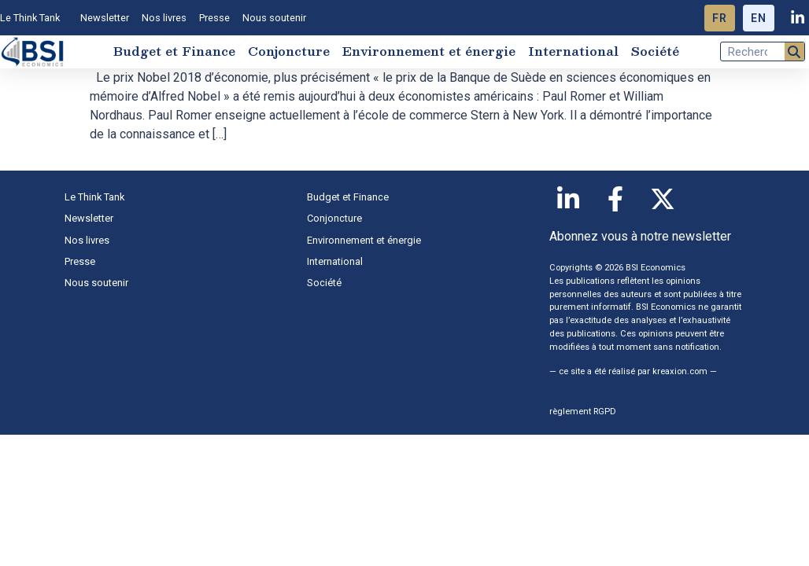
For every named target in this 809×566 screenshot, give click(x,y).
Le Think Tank (34, 18)
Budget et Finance (174, 51)
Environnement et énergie (428, 51)
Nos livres (164, 18)
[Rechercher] (794, 51)
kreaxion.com (679, 371)
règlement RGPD (582, 411)
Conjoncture (289, 51)
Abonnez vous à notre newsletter (640, 236)
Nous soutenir (274, 18)
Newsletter (104, 18)
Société (655, 51)
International (573, 51)
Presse (214, 18)
